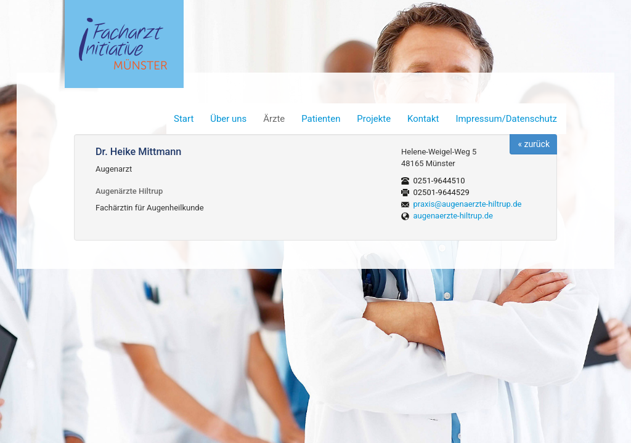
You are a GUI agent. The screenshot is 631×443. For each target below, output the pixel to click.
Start (183, 118)
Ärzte (274, 118)
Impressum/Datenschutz (506, 118)
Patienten (320, 118)
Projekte (374, 118)
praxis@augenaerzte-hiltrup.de (467, 204)
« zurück (534, 144)
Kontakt (423, 118)
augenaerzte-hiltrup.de (453, 215)
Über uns (228, 118)
